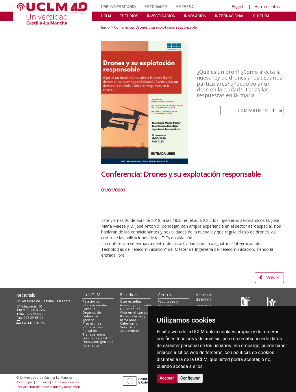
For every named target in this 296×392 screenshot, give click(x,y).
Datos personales (65, 382)
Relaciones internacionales (95, 303)
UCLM (106, 16)
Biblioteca (204, 306)
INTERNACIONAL (229, 16)
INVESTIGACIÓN (161, 16)
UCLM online (130, 309)
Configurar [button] (190, 378)
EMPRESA (185, 6)
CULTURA (261, 16)
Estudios (128, 294)
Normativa (90, 345)
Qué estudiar (130, 301)
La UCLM (91, 294)
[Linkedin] (279, 110)
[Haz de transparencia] (246, 302)
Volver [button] (269, 277)
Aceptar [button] (167, 378)
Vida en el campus (135, 312)
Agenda (88, 320)
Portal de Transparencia (94, 332)
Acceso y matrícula (135, 305)
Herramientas (267, 6)
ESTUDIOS (129, 16)
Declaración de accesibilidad (38, 386)
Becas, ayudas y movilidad (132, 318)
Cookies (42, 382)
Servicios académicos (129, 329)
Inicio (105, 27)
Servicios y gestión (97, 338)
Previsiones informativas (92, 325)
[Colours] (271, 302)
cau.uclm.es (30, 322)
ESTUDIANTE (156, 6)
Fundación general (97, 341)
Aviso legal (24, 382)
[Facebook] (272, 110)
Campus (88, 309)
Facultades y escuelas (168, 303)
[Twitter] (266, 110)
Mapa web (72, 386)
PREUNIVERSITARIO (118, 6)
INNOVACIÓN (195, 16)
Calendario (129, 323)
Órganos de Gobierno (91, 314)
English (238, 6)
